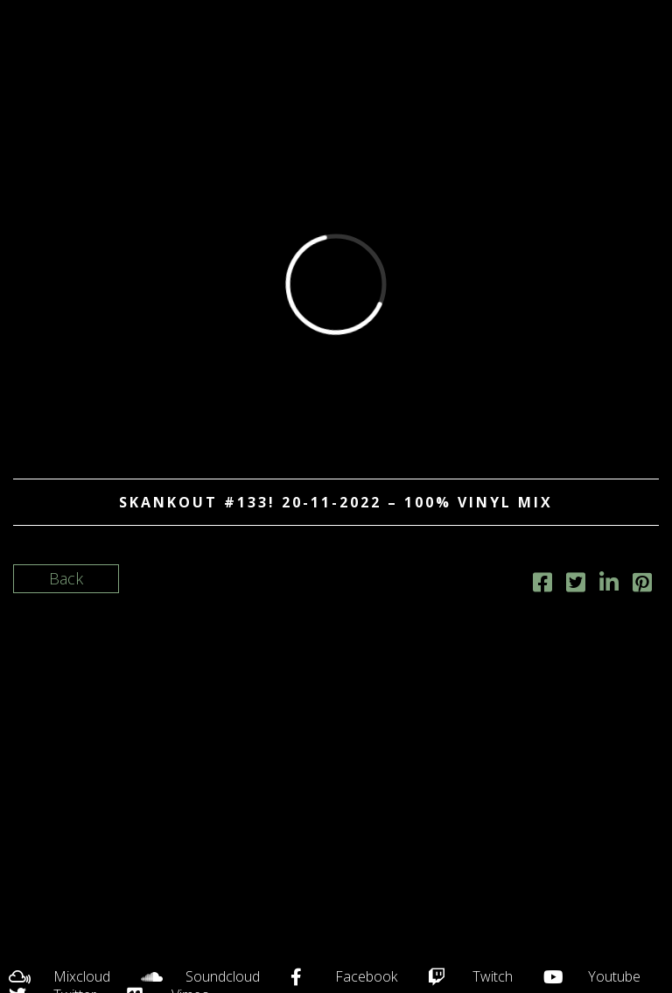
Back (66, 578)
